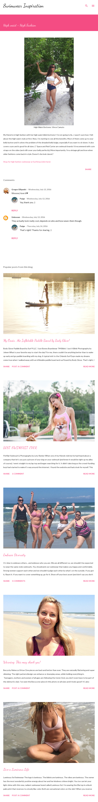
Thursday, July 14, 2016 (37, 226)
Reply (15, 210)
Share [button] (88, 169)
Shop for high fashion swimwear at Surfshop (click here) (27, 162)
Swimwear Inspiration (23, 6)
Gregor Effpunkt (19, 189)
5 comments (18, 581)
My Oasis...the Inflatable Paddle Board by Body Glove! (36, 341)
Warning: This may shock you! (21, 662)
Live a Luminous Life (16, 769)
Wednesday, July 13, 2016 (39, 189)
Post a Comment (21, 366)
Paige (22, 198)
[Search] (86, 5)
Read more (89, 366)
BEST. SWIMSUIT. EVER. (20, 448)
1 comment (18, 474)
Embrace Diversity (14, 555)
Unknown (16, 217)
